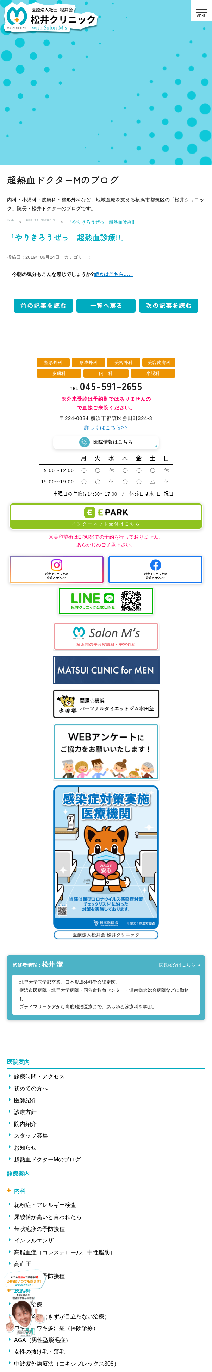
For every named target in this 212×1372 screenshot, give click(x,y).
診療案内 (18, 1176)
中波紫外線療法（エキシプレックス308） (66, 1366)
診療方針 (25, 1114)
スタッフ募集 (31, 1138)
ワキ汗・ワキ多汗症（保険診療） (56, 1331)
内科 (19, 1193)
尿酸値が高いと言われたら (48, 1219)
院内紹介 (25, 1126)
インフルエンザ (34, 1243)
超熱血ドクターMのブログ (47, 1162)
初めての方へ (31, 1091)
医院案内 (18, 1064)
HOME (14, 222)
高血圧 (22, 1267)
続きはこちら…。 (113, 274)
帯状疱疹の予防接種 (39, 1231)
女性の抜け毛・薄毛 (39, 1355)
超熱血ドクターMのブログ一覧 (64, 222)
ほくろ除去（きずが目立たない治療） (62, 1319)
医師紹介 (25, 1103)
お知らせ (25, 1150)
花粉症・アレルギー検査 (45, 1207)
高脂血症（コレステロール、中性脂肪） (65, 1255)
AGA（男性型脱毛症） (42, 1343)
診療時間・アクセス (39, 1079)
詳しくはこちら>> (105, 427)
